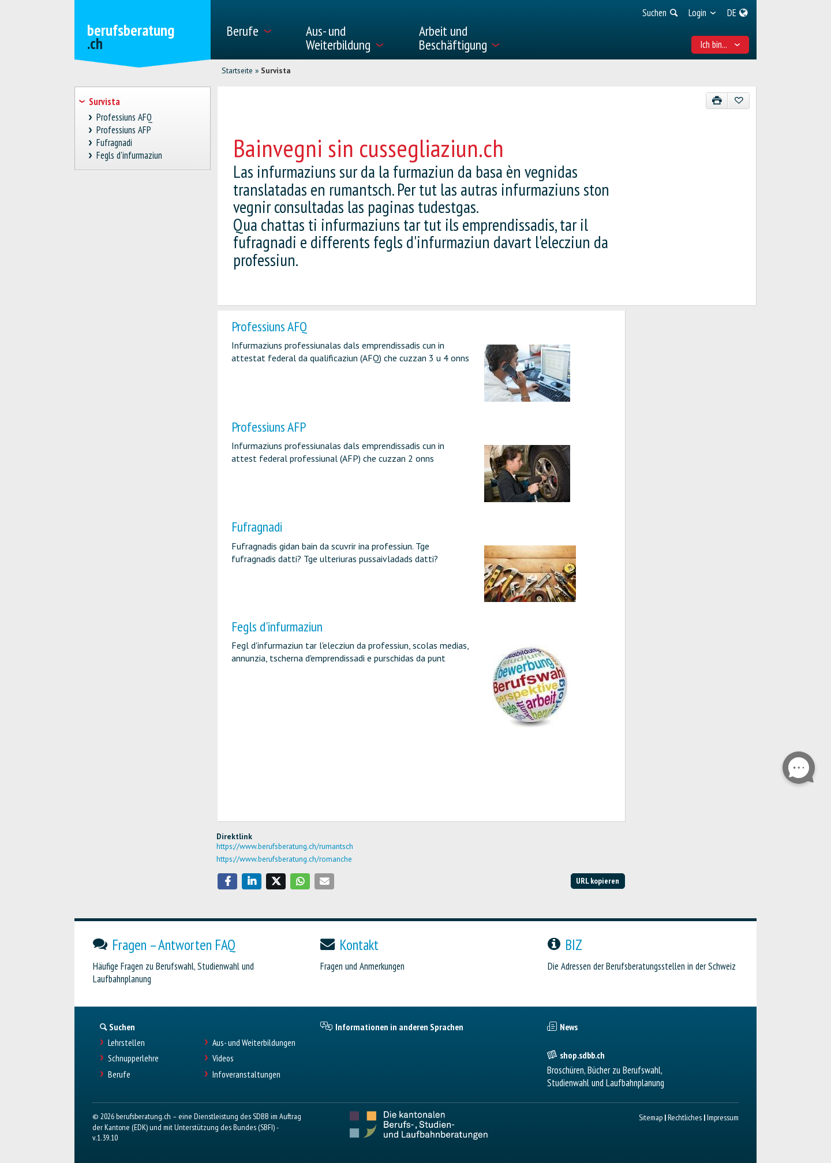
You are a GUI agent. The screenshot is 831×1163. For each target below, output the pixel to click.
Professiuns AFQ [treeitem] (124, 117)
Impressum (723, 1117)
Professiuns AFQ (269, 326)
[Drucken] (717, 101)
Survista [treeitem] (104, 101)
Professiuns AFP (268, 427)
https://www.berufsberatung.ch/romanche (284, 859)
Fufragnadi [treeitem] (114, 143)
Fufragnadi (256, 527)
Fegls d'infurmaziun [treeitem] (129, 155)
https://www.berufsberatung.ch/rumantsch (284, 846)
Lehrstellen (126, 1042)
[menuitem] (258, 29)
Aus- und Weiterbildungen (253, 1042)
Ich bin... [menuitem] (720, 44)
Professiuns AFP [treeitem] (124, 130)
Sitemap (650, 1117)
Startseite (237, 70)
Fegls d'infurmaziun (277, 626)
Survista (276, 70)
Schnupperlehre (133, 1058)
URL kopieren (597, 880)
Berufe (119, 1074)
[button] (227, 881)
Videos (223, 1058)
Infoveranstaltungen (246, 1074)
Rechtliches (685, 1117)
